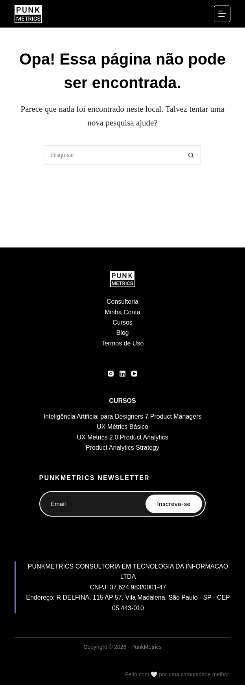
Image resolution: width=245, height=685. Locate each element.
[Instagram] (111, 374)
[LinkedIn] (122, 374)
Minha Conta (122, 312)
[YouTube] (134, 374)
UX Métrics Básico (122, 426)
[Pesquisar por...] (112, 155)
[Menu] (222, 14)
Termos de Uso (122, 343)
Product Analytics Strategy (122, 447)
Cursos (122, 322)
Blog (122, 332)
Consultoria (122, 301)
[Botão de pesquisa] (191, 155)
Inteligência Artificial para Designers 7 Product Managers (123, 416)
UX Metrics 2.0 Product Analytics (122, 437)
